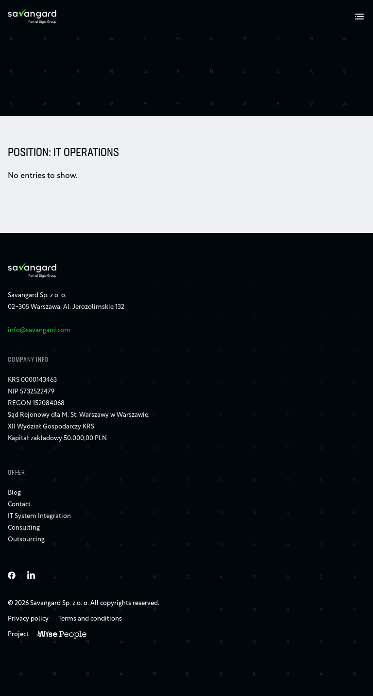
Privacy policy (28, 619)
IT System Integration (39, 516)
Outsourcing (26, 539)
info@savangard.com (39, 330)
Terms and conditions (90, 619)
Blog (14, 493)
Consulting (24, 528)
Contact (19, 504)
